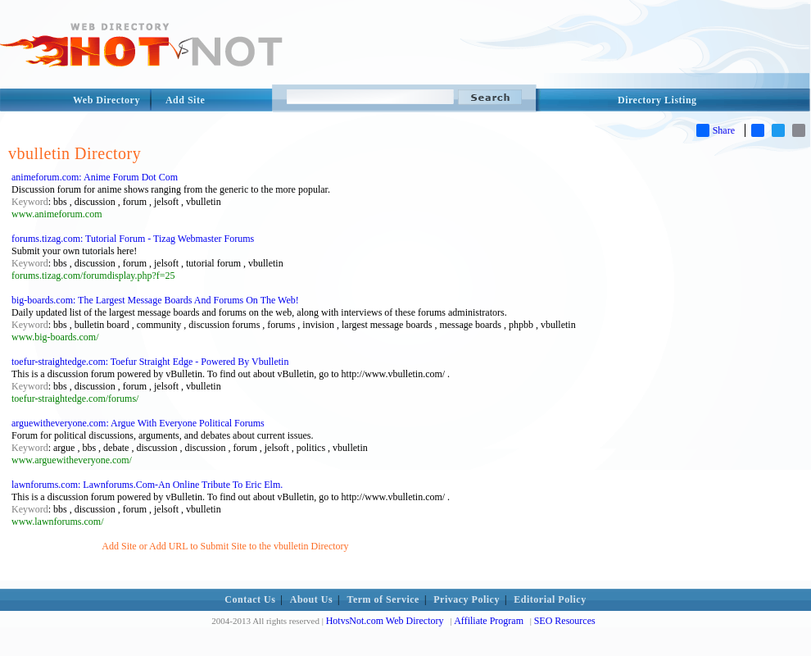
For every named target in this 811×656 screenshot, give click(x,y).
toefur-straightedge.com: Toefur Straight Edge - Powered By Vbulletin (149, 361)
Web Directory (106, 100)
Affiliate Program (488, 620)
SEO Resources (565, 620)
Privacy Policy (466, 599)
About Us (311, 599)
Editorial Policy (550, 599)
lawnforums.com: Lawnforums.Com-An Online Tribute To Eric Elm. (147, 484)
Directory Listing (657, 100)
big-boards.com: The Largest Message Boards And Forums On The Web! (155, 300)
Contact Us (249, 599)
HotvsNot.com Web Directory (385, 620)
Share (715, 130)
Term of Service (383, 599)
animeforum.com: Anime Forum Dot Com (94, 177)
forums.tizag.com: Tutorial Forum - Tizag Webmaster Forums (132, 238)
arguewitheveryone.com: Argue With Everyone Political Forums (138, 423)
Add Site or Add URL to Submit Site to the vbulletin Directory (225, 546)
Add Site (185, 100)
